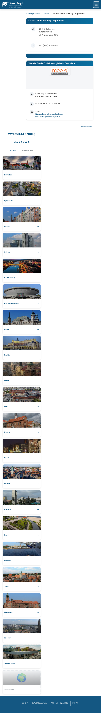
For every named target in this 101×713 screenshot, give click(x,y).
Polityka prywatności (59, 703)
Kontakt (75, 703)
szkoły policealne (39, 703)
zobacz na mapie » (87, 126)
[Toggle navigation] (96, 4)
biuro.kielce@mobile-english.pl (47, 117)
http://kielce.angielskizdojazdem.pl (49, 114)
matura (25, 703)
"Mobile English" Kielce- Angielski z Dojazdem (51, 63)
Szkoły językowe (33, 14)
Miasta (13, 150)
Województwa (27, 150)
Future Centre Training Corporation (46, 21)
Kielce (46, 14)
